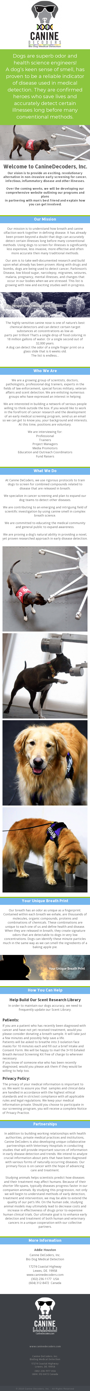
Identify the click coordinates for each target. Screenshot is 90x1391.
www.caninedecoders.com (45, 1346)
